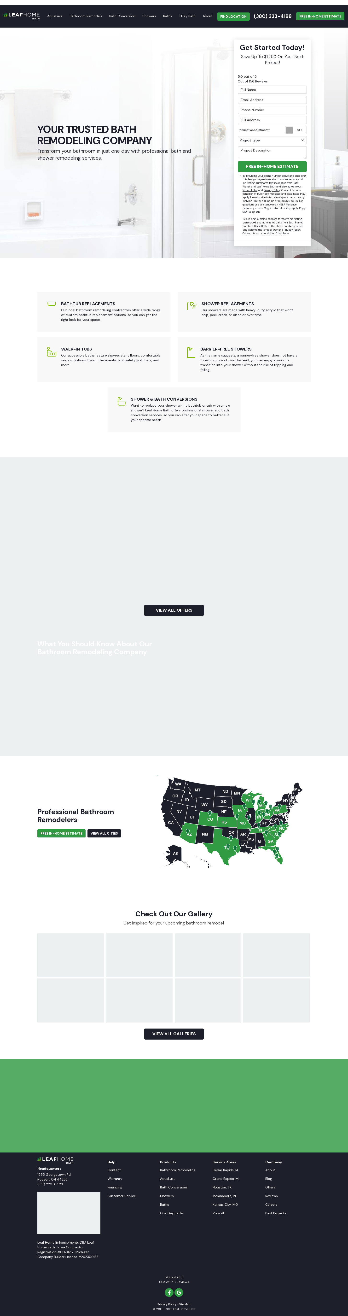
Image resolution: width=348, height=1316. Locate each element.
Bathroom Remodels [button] (86, 16)
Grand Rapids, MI (226, 1178)
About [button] (208, 16)
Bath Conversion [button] (122, 16)
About (270, 1170)
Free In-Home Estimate (320, 16)
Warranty (115, 1178)
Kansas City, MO (225, 1204)
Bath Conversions (174, 1187)
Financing (115, 1187)
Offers (270, 1187)
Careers (271, 1204)
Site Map (185, 1304)
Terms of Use (250, 190)
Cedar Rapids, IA (225, 1170)
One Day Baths (172, 1213)
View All (219, 1213)
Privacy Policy (272, 190)
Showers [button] (149, 16)
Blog (268, 1178)
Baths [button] (167, 16)
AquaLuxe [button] (55, 16)
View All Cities (104, 833)
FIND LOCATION (233, 16)
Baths (164, 1204)
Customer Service (122, 1196)
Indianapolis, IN (224, 1196)
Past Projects (275, 1213)
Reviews (271, 1196)
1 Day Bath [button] (187, 16)
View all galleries (174, 1034)
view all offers (174, 610)
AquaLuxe (167, 1178)
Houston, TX (222, 1187)
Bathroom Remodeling (177, 1170)
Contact (114, 1170)
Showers (167, 1196)
